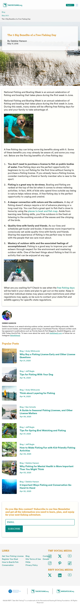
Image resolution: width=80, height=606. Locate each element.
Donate (46, 559)
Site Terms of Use (33, 559)
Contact (46, 556)
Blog (3, 12)
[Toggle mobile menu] (77, 5)
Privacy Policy (32, 565)
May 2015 (5, 16)
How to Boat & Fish (10, 562)
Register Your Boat (10, 559)
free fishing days (66, 288)
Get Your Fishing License (13, 556)
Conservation (8, 565)
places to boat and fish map (42, 211)
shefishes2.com (56, 333)
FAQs (28, 562)
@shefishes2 (15, 335)
